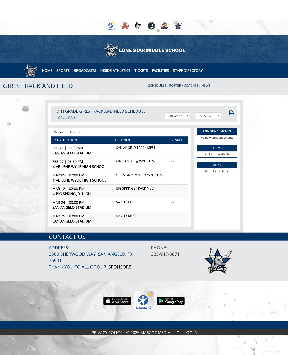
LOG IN (191, 332)
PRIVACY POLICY (107, 332)
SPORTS (63, 70)
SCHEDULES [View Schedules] (157, 86)
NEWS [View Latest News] (205, 86)
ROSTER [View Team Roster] (175, 86)
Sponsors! (120, 267)
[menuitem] (110, 25)
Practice (75, 132)
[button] (85, 70)
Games (58, 132)
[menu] (47, 70)
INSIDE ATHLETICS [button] (115, 70)
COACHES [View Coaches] (191, 86)
